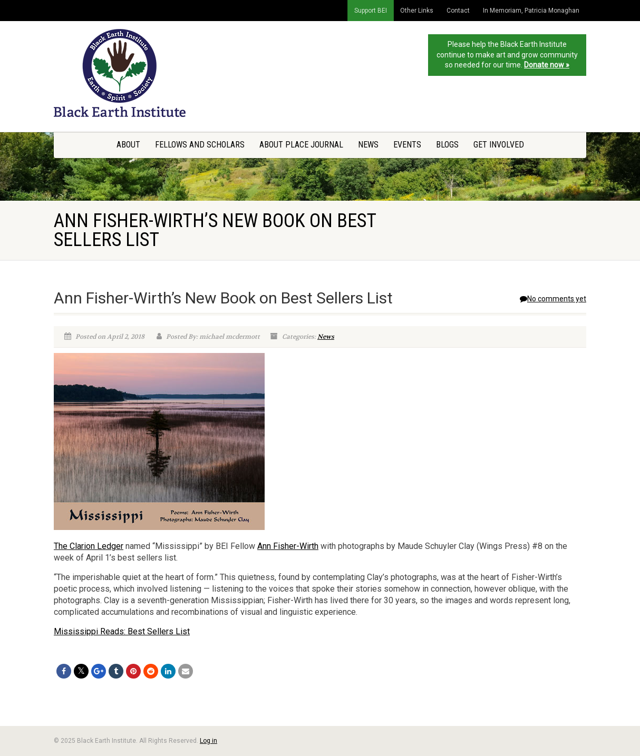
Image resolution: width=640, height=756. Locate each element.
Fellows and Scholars (200, 145)
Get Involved (498, 145)
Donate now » (546, 65)
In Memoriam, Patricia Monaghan (531, 10)
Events (407, 145)
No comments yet (553, 298)
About (128, 145)
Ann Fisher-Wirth (287, 546)
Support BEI (370, 10)
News (368, 145)
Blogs (447, 145)
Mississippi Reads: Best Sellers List (122, 631)
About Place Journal (301, 145)
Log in (208, 740)
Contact (458, 10)
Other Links (416, 10)
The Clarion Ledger (88, 546)
